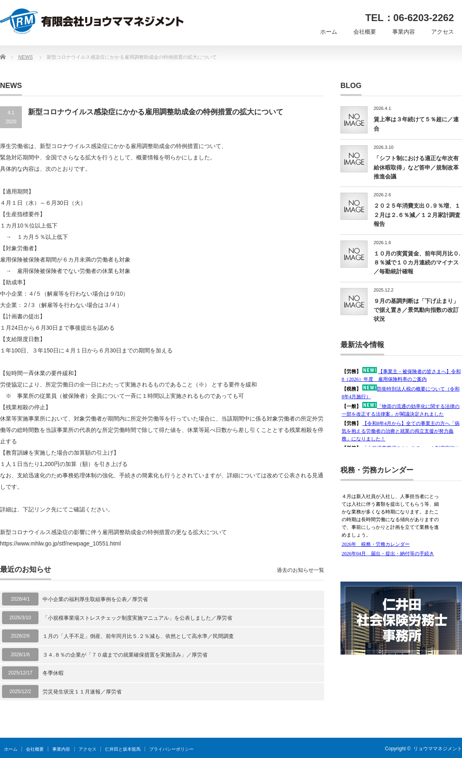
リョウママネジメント (437, 749)
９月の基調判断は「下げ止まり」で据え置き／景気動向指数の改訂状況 (416, 310)
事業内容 (403, 31)
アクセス (442, 31)
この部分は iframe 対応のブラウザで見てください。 (401, 406)
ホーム (328, 31)
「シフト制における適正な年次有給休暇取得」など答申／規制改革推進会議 (416, 167)
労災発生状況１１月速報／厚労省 (82, 692)
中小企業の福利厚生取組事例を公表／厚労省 (95, 599)
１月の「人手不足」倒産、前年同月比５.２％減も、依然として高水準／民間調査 (138, 636)
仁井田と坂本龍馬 (123, 749)
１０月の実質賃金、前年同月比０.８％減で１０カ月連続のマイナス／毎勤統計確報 (417, 262)
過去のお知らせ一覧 (300, 570)
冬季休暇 (53, 673)
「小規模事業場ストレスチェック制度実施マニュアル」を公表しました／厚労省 (137, 618)
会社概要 (364, 31)
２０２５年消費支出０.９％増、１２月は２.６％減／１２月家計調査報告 (417, 214)
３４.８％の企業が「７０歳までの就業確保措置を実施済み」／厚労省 (125, 655)
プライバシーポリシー (171, 749)
